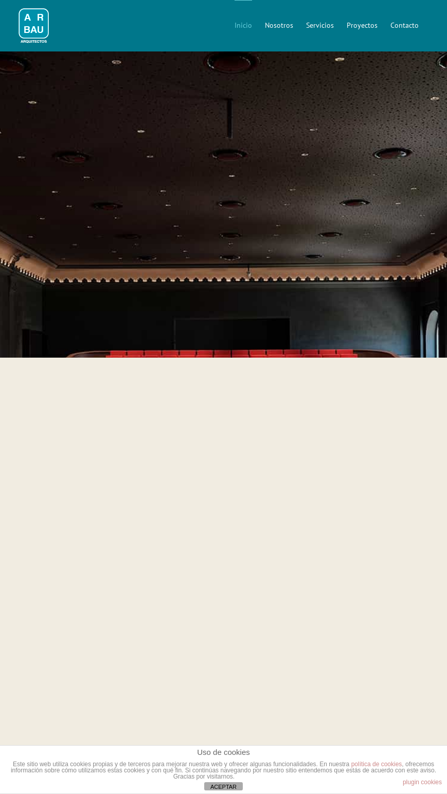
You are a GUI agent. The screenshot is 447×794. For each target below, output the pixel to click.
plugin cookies (422, 782)
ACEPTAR (223, 787)
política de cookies (376, 764)
